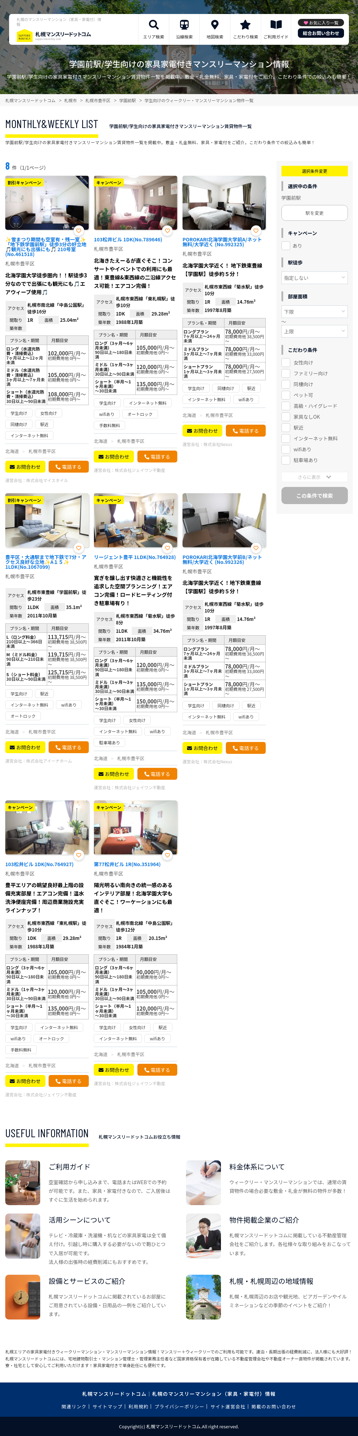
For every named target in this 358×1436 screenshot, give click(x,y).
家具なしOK (307, 416)
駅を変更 (315, 213)
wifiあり (303, 449)
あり (297, 245)
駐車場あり (306, 460)
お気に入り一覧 (323, 23)
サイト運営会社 (227, 1406)
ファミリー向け (311, 373)
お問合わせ (28, 466)
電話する (71, 466)
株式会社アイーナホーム (49, 761)
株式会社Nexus (217, 444)
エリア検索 (153, 37)
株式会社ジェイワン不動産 (140, 470)
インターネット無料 (316, 438)
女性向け (303, 362)
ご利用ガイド (276, 37)
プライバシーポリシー (180, 1406)
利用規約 (139, 1406)
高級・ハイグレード (315, 405)
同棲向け (303, 384)
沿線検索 (184, 37)
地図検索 (215, 37)
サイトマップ (108, 1406)
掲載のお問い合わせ (273, 1406)
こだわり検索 (245, 37)
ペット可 (303, 394)
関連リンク (74, 1406)
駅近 (298, 427)
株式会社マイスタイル (47, 480)
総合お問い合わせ (321, 33)
